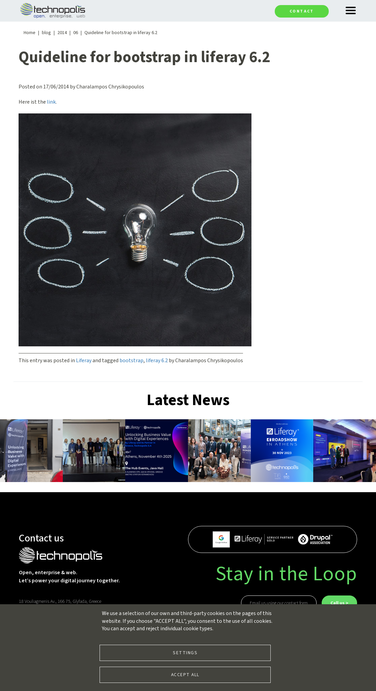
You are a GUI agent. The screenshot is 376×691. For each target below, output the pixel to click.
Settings (185, 652)
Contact (302, 11)
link (51, 102)
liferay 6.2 (157, 360)
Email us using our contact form (279, 603)
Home (29, 32)
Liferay (83, 360)
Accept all (185, 674)
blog (46, 32)
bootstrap (131, 360)
